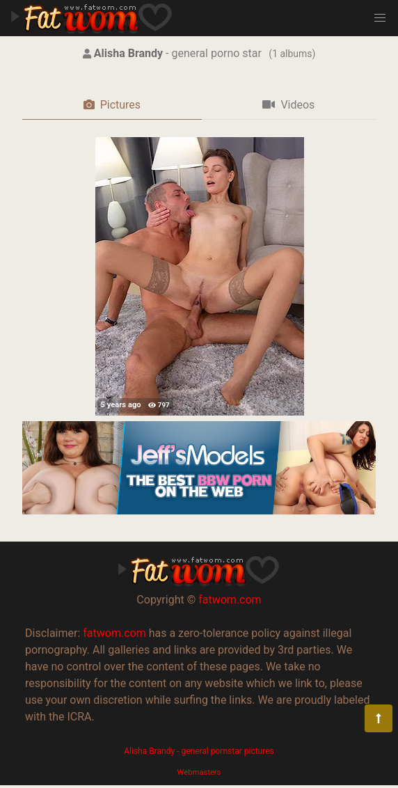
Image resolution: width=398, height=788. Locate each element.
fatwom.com (229, 599)
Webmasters (199, 772)
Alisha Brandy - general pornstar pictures (198, 751)
